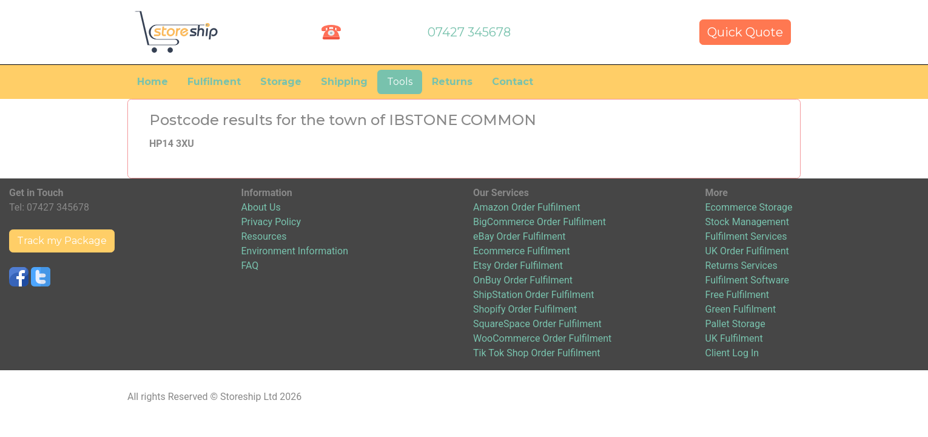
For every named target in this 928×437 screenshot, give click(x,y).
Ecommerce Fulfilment (521, 251)
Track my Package (62, 240)
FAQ (250, 265)
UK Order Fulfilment (747, 251)
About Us (261, 207)
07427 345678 (469, 32)
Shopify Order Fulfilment (525, 309)
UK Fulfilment (734, 338)
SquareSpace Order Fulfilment (537, 324)
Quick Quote (745, 32)
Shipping (344, 81)
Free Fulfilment (737, 294)
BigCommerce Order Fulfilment (539, 222)
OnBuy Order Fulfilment (523, 280)
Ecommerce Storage (749, 207)
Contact (512, 81)
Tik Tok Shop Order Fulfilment (536, 353)
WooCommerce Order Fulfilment (542, 338)
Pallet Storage (735, 324)
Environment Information (294, 251)
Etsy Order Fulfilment (518, 265)
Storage (280, 81)
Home (152, 81)
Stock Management (747, 222)
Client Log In (732, 353)
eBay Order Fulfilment (519, 236)
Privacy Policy (271, 222)
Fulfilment (214, 81)
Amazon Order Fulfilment (526, 207)
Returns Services (741, 265)
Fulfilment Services (746, 236)
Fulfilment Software (747, 280)
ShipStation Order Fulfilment (533, 294)
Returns (452, 81)
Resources (264, 236)
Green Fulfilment (740, 309)
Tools (399, 81)
